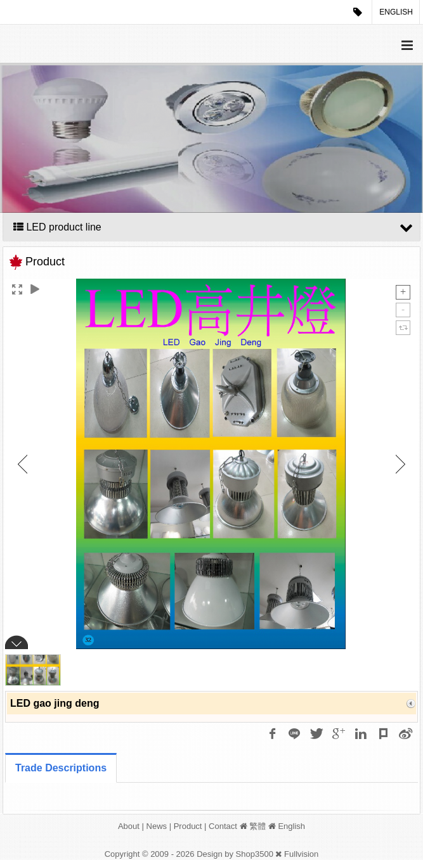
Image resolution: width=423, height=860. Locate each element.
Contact (223, 826)
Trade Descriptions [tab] (61, 767)
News (156, 826)
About (129, 826)
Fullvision (301, 854)
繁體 (257, 826)
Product (188, 826)
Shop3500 (254, 854)
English (396, 12)
